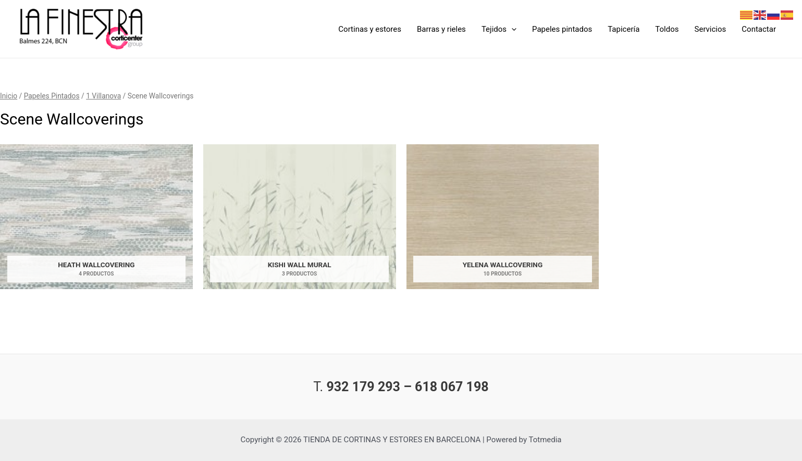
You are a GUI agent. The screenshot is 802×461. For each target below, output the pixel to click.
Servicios (710, 29)
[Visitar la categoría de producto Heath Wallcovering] (96, 219)
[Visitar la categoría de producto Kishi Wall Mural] (299, 219)
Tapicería (623, 29)
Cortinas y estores (369, 29)
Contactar (759, 29)
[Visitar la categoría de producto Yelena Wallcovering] (502, 219)
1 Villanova (103, 96)
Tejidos (499, 29)
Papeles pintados (562, 29)
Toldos (666, 29)
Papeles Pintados (52, 96)
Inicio (8, 96)
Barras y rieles (441, 29)
